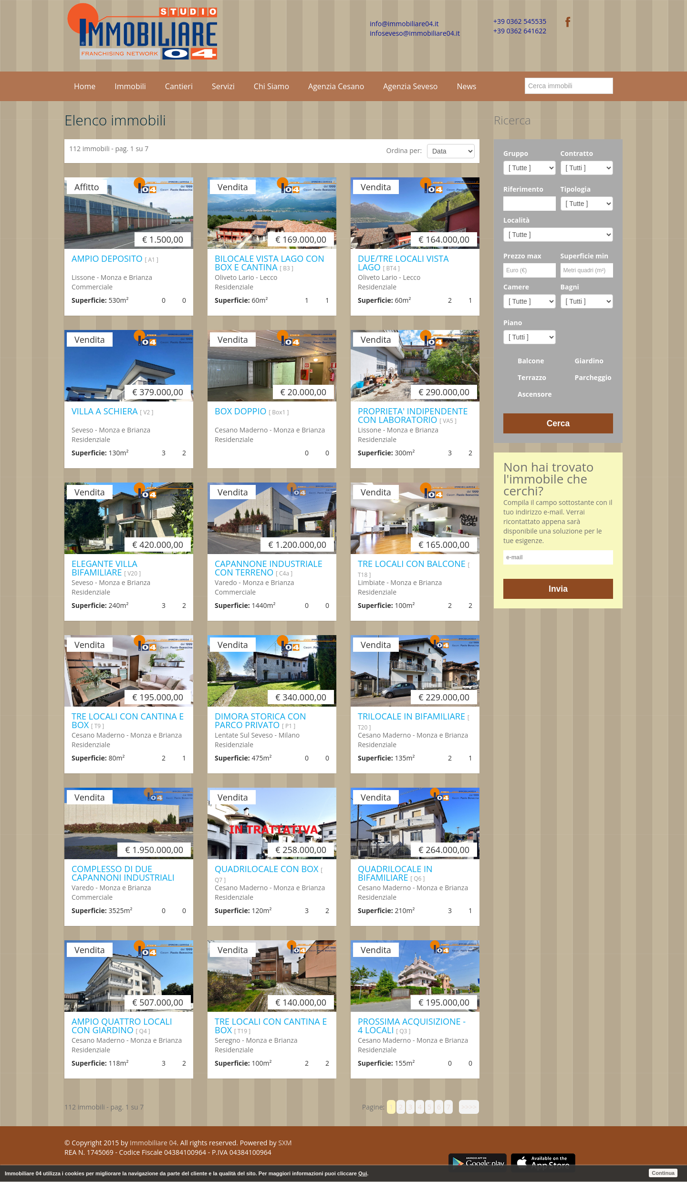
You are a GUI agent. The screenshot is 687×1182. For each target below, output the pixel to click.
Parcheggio (586, 377)
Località (516, 220)
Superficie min (585, 255)
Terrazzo (524, 377)
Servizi (223, 86)
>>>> (469, 1106)
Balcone (523, 361)
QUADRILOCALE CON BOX (269, 873)
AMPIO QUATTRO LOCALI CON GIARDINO (122, 1026)
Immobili (130, 86)
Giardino (582, 361)
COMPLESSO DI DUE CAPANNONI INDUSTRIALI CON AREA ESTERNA (123, 877)
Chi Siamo (271, 86)
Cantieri (179, 86)
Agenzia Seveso (410, 86)
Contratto (577, 153)
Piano (512, 322)
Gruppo (515, 153)
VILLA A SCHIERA (112, 411)
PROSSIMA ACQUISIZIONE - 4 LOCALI (412, 1026)
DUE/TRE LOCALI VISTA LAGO (403, 263)
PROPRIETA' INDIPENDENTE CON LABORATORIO (413, 415)
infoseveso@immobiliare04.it (415, 33)
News (466, 86)
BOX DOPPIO (252, 411)
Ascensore (527, 394)
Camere (516, 286)
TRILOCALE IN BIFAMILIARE (413, 720)
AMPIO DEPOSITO (115, 258)
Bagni (570, 286)
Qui (362, 1173)
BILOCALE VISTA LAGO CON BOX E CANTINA (269, 263)
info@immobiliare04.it (404, 23)
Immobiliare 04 (153, 1142)
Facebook (451, 1145)
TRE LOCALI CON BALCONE (413, 568)
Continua (663, 1173)
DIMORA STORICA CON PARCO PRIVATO (260, 720)
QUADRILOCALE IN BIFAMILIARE (395, 873)
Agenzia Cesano (336, 86)
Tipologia (576, 189)
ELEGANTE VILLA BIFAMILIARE (106, 568)
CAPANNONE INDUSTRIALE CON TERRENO (269, 568)
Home (84, 86)
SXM (284, 1142)
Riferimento (523, 189)
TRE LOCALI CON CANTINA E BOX (128, 720)
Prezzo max (522, 255)
